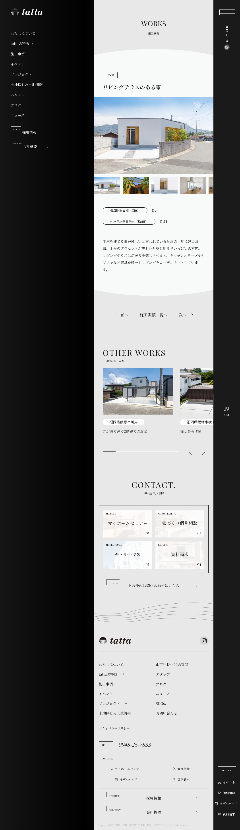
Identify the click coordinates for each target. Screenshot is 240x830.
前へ (125, 314)
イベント (18, 64)
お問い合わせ (166, 713)
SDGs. (161, 703)
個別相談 (226, 793)
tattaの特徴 (22, 44)
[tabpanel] (138, 401)
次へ (183, 314)
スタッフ (18, 95)
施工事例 (18, 54)
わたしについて (23, 33)
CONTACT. (226, 770)
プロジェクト (21, 74)
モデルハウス (226, 803)
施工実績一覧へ (154, 314)
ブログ (16, 105)
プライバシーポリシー (114, 728)
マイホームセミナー (128, 769)
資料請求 (226, 814)
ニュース (18, 115)
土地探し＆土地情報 (27, 85)
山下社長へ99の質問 (172, 664)
